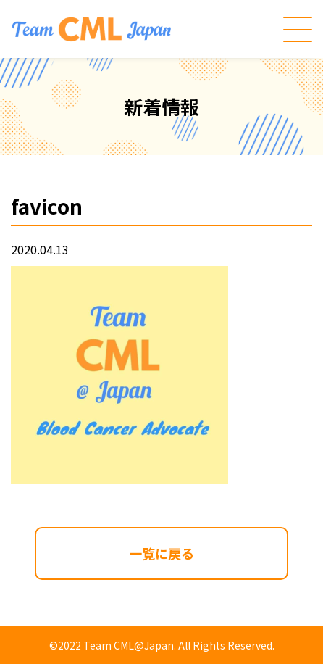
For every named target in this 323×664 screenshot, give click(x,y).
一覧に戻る (161, 553)
